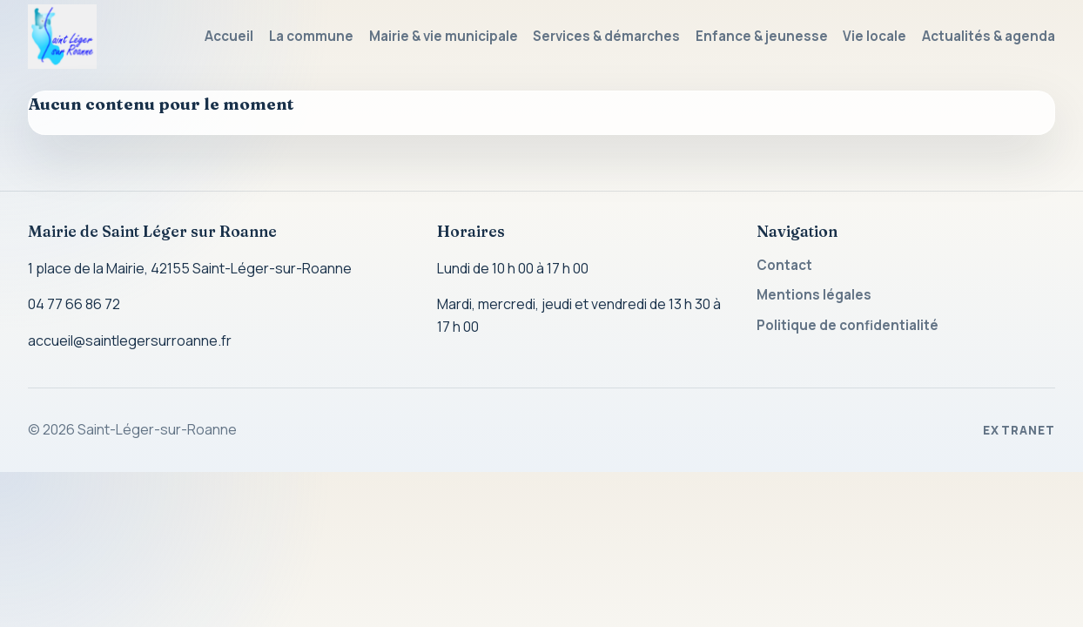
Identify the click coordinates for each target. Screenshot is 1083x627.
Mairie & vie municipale (443, 36)
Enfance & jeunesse (762, 36)
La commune (311, 36)
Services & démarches (606, 36)
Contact (784, 265)
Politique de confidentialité (847, 325)
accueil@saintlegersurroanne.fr (130, 340)
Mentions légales (814, 295)
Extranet (1019, 430)
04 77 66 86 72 (74, 304)
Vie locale (874, 36)
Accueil (229, 36)
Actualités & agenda (988, 36)
